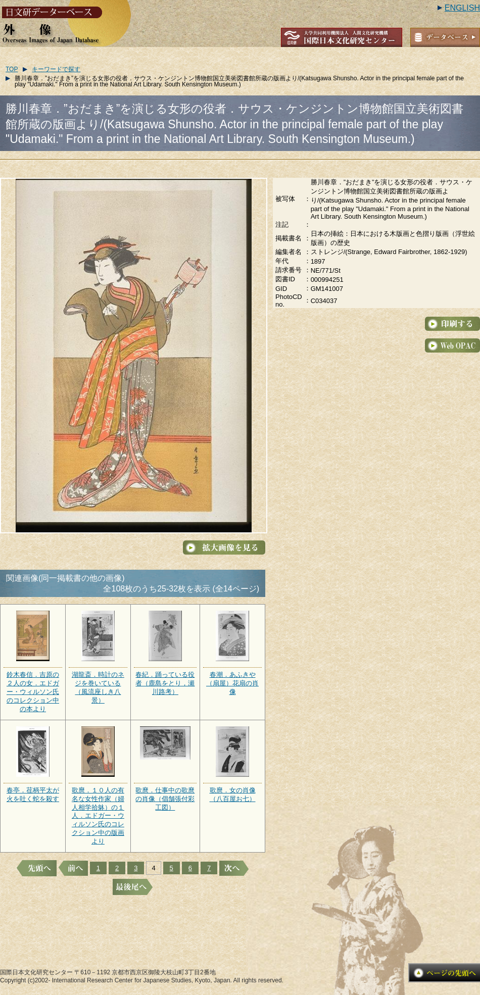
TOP (12, 69)
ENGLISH (462, 8)
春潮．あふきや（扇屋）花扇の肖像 (232, 683)
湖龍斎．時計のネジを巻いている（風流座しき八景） (98, 687)
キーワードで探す (56, 69)
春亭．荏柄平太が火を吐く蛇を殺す (33, 794)
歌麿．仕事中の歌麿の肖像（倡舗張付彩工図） (165, 798)
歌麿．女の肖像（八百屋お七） (233, 794)
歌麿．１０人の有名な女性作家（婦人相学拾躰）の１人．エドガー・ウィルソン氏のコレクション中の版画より (98, 815)
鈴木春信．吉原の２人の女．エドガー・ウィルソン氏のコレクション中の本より (33, 692)
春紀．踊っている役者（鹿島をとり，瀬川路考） (165, 683)
